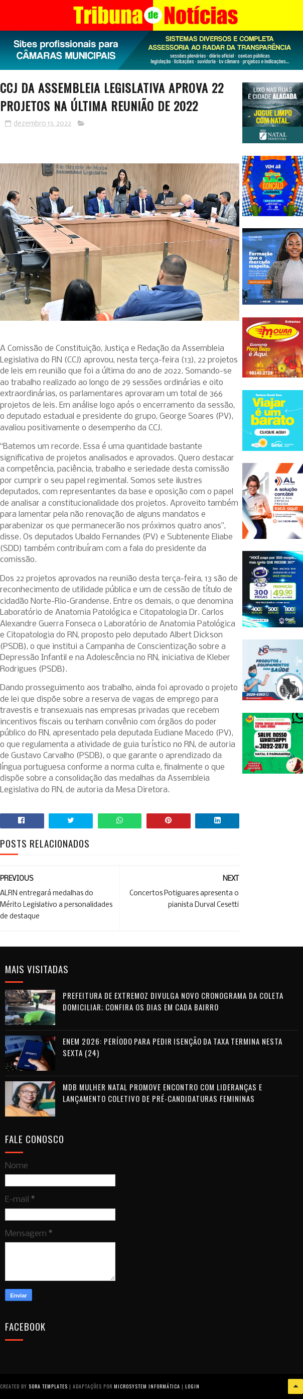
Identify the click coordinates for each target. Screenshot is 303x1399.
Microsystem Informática (147, 1386)
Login (192, 1386)
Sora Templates (48, 1386)
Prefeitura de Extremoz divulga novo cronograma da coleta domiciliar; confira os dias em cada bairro (173, 1001)
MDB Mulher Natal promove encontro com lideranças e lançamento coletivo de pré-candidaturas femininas (162, 1092)
